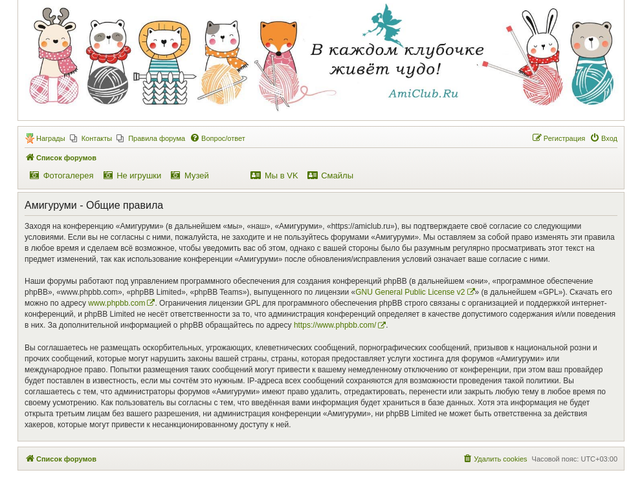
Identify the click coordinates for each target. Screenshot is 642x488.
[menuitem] (91, 138)
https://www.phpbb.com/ (335, 325)
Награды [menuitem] (50, 138)
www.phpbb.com (116, 303)
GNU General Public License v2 (410, 292)
